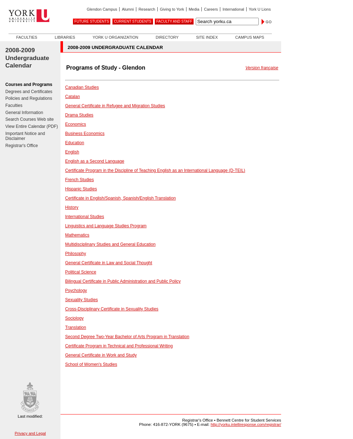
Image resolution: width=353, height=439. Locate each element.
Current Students (132, 21)
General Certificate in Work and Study (101, 355)
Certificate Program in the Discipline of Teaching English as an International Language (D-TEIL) (155, 170)
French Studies (79, 179)
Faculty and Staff (174, 21)
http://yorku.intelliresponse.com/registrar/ (246, 424)
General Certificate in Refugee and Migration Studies (115, 105)
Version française (262, 67)
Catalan (72, 96)
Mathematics (77, 235)
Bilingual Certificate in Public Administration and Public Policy (123, 281)
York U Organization (115, 37)
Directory (167, 37)
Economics (75, 124)
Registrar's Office (21, 145)
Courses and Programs (28, 84)
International (233, 9)
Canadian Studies (82, 87)
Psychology (76, 290)
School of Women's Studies (91, 364)
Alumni (128, 9)
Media (194, 9)
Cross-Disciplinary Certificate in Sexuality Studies (111, 309)
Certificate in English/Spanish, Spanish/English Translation (120, 198)
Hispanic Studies (81, 188)
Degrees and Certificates (28, 91)
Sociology (74, 318)
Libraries (65, 37)
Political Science (80, 272)
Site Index (207, 37)
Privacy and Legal (30, 433)
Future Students (91, 21)
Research (146, 9)
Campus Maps (249, 37)
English (72, 152)
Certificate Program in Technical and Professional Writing (119, 345)
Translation (75, 327)
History (71, 207)
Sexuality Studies (81, 299)
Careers (211, 9)
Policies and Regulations (28, 98)
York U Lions (260, 9)
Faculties (26, 37)
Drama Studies (79, 115)
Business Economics (85, 133)
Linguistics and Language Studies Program (106, 225)
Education (74, 142)
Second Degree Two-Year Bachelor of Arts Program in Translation (127, 336)
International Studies (84, 216)
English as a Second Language (94, 161)
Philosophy (75, 253)
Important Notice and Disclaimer (25, 136)
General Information (24, 112)
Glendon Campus (102, 9)
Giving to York (172, 9)
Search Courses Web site (29, 119)
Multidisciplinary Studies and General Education (110, 244)
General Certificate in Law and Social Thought (108, 262)
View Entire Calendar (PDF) (31, 126)
